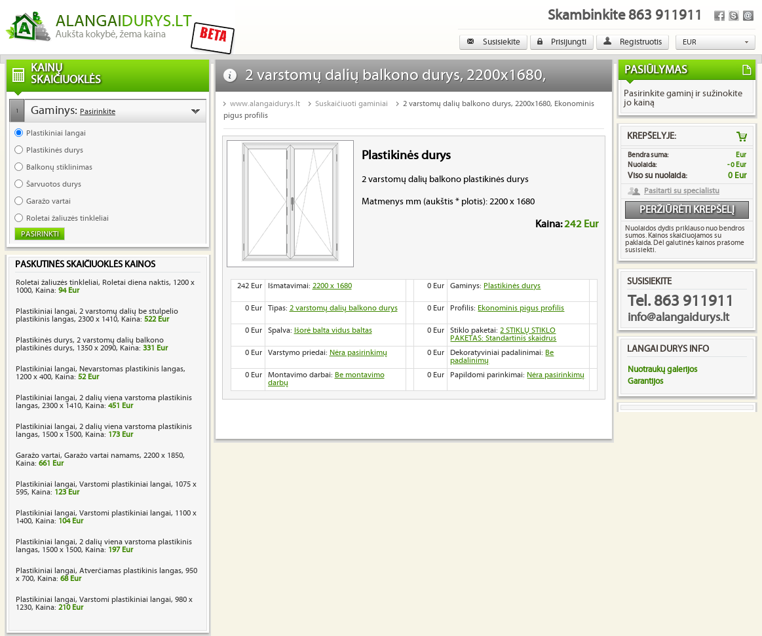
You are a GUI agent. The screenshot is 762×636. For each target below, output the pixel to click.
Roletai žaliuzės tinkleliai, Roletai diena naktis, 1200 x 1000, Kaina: (105, 286)
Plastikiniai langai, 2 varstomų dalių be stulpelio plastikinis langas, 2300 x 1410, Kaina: (97, 315)
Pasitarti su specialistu (681, 191)
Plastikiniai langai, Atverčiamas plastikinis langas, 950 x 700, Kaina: (106, 575)
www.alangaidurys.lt (265, 104)
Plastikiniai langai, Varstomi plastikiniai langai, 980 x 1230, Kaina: (104, 603)
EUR (689, 42)
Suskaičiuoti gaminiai (351, 104)
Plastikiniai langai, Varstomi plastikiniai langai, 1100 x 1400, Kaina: (106, 517)
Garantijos (645, 381)
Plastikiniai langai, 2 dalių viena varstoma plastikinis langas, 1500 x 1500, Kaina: (104, 431)
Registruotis (632, 42)
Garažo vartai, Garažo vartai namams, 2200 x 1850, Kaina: (100, 459)
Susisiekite (493, 42)
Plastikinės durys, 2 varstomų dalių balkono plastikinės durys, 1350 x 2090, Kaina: (92, 344)
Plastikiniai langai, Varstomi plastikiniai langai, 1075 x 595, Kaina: (106, 488)
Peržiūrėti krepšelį (686, 210)
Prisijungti (561, 42)
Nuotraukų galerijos (662, 369)
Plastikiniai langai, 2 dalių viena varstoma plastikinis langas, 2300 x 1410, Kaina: (104, 402)
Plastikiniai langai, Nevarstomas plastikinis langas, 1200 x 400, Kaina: (100, 373)
